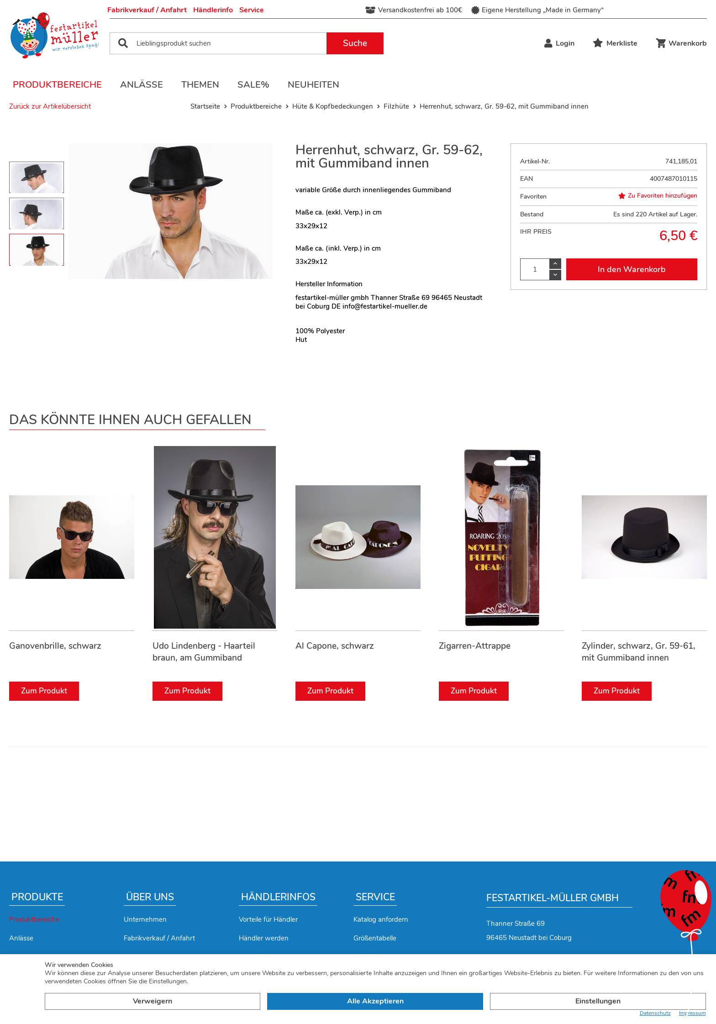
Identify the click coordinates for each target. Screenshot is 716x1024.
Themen (200, 85)
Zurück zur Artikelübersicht (50, 106)
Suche (355, 43)
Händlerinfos (278, 897)
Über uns (150, 897)
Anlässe (141, 85)
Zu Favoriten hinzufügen (657, 196)
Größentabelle (374, 938)
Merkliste (615, 43)
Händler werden (264, 938)
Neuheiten (313, 85)
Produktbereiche (57, 85)
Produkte (37, 897)
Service (251, 10)
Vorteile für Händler (268, 919)
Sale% (253, 85)
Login (559, 43)
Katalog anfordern (380, 919)
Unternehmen (145, 919)
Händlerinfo (213, 10)
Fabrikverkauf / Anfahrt (147, 10)
